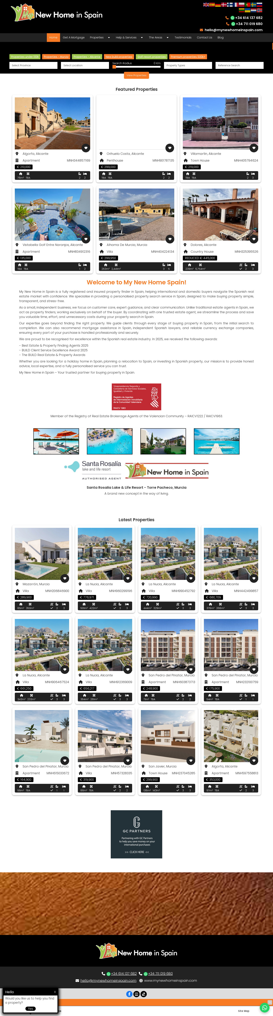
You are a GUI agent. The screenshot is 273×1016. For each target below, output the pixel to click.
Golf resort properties (152, 56)
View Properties (136, 75)
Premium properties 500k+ (188, 56)
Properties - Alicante (87, 56)
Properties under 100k (25, 56)
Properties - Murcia (56, 56)
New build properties (119, 56)
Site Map (243, 1011)
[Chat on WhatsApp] (265, 1008)
